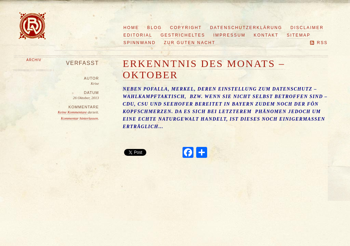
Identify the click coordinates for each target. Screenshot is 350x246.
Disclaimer (307, 27)
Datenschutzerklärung (246, 27)
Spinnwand (139, 42)
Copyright (186, 27)
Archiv (33, 60)
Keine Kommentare (73, 112)
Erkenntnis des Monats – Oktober (204, 69)
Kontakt (266, 35)
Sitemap (298, 35)
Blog (154, 27)
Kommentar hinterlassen (79, 118)
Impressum (229, 35)
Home (131, 27)
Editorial (137, 35)
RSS (322, 42)
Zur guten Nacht (190, 42)
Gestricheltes (183, 35)
